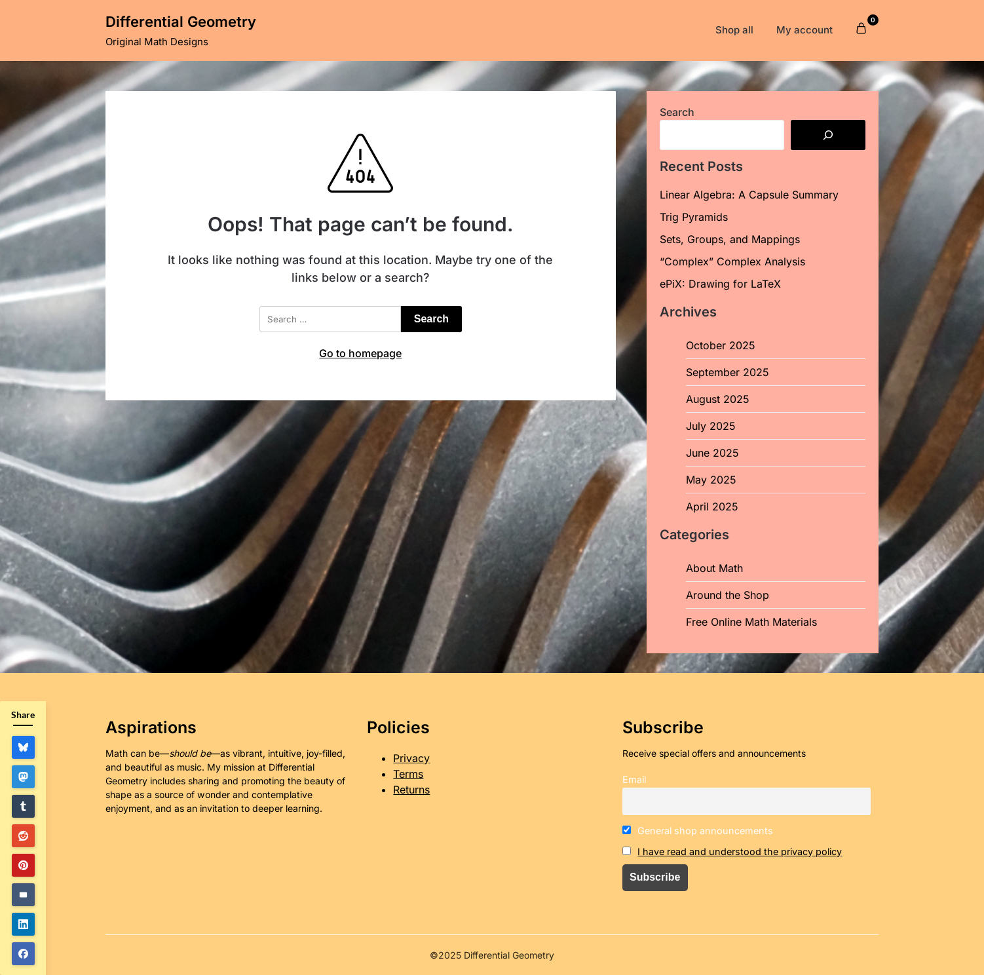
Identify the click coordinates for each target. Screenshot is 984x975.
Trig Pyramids (694, 216)
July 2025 (711, 425)
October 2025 (720, 345)
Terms (408, 773)
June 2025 (712, 452)
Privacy (411, 758)
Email (634, 779)
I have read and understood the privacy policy (739, 851)
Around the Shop (727, 595)
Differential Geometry (180, 21)
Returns (411, 789)
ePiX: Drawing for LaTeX (720, 283)
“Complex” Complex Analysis (732, 261)
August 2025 (717, 399)
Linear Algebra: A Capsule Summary (749, 194)
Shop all (734, 30)
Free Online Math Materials (751, 621)
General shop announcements (698, 830)
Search (677, 112)
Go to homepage (360, 353)
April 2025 (712, 506)
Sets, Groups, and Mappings (730, 239)
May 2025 (711, 479)
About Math (714, 568)
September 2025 (727, 372)
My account (804, 30)
